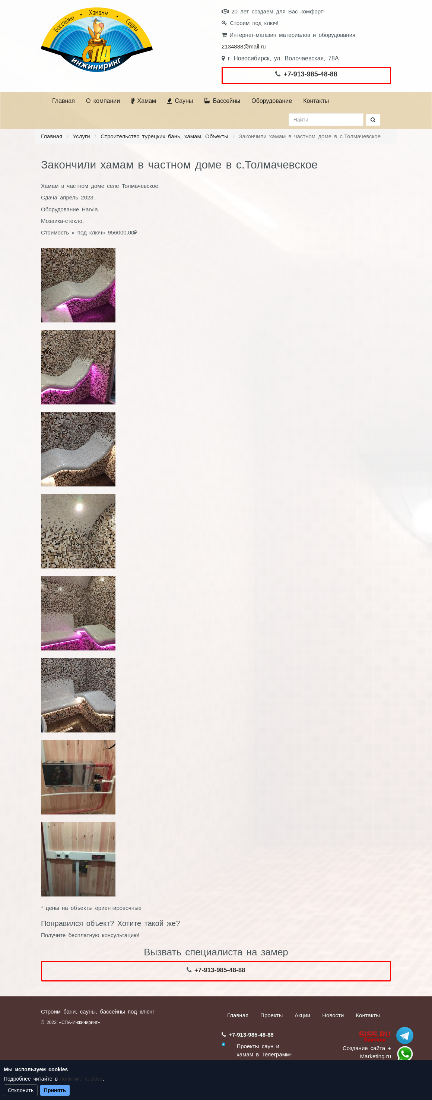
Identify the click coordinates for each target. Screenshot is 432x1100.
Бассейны (222, 101)
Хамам (143, 101)
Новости (333, 1015)
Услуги (81, 136)
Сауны (180, 101)
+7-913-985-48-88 (310, 74)
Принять (55, 1090)
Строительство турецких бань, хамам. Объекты (164, 136)
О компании (103, 101)
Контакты (316, 101)
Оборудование (271, 101)
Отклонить (21, 1090)
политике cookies (81, 1079)
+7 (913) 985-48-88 (404, 1054)
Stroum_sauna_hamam (404, 1035)
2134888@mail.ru (244, 46)
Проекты (271, 1015)
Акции (302, 1015)
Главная (63, 101)
